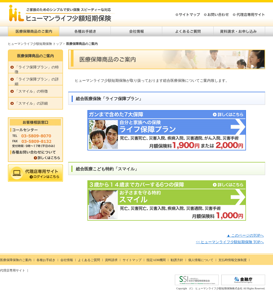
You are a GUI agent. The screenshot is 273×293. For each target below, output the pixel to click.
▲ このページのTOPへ (245, 235)
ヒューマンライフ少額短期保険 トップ (35, 44)
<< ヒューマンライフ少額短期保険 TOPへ (230, 242)
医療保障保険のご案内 (16, 260)
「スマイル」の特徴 (31, 91)
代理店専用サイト (245, 15)
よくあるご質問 (188, 31)
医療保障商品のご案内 (33, 31)
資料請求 (111, 260)
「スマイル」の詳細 (31, 103)
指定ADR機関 (156, 260)
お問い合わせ (216, 15)
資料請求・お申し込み (239, 31)
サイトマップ (187, 15)
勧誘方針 (177, 260)
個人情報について (200, 260)
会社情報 (136, 31)
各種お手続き (85, 31)
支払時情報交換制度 (232, 260)
